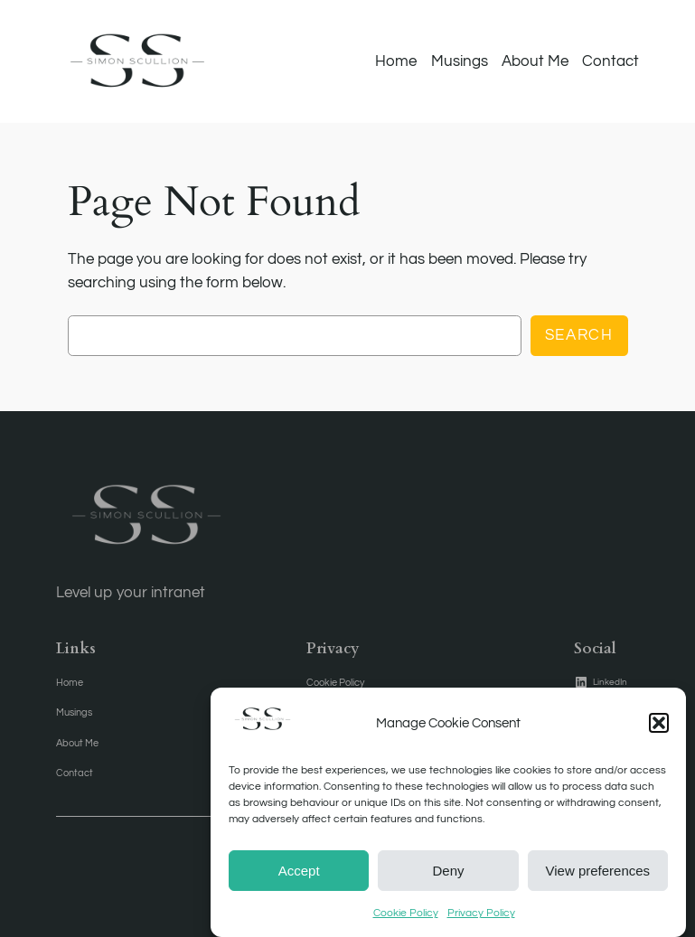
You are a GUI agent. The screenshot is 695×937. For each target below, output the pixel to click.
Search (579, 335)
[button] (659, 731)
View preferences (598, 877)
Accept (299, 877)
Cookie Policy (405, 921)
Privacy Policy (481, 921)
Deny (448, 877)
